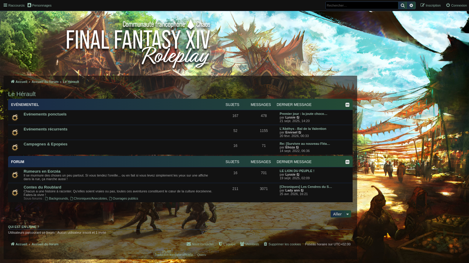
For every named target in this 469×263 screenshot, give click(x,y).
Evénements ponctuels (45, 114)
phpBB (166, 251)
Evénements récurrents (46, 129)
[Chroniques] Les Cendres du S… (306, 186)
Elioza (290, 147)
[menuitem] (456, 5)
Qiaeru (201, 254)
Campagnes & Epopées (46, 144)
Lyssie (290, 117)
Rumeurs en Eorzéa (42, 171)
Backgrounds (56, 198)
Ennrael (291, 132)
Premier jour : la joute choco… (304, 113)
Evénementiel (25, 105)
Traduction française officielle (174, 254)
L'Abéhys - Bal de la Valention (303, 128)
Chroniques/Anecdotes (88, 198)
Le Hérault (22, 94)
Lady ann (292, 190)
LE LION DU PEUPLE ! (297, 171)
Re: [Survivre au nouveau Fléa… (305, 143)
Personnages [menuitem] (39, 5)
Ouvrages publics (123, 198)
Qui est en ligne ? (23, 227)
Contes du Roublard (42, 187)
